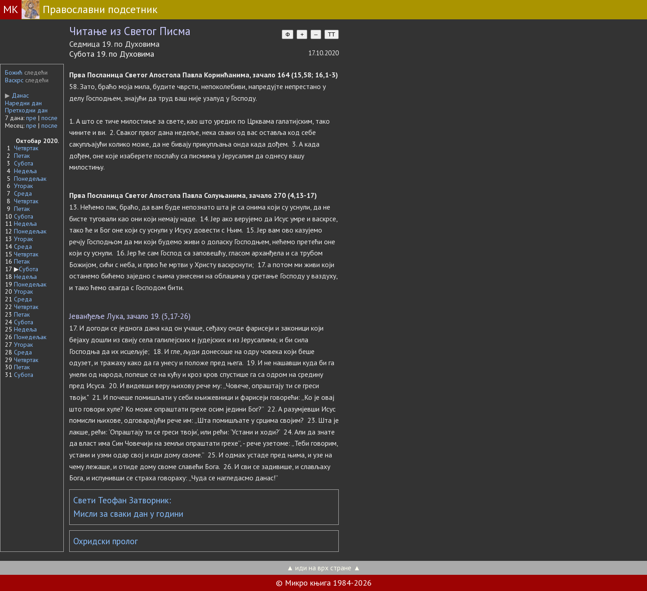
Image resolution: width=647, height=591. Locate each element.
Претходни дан (26, 110)
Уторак (23, 186)
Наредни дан (23, 103)
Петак (22, 156)
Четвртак (26, 148)
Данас (17, 95)
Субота (23, 163)
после (49, 118)
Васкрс (14, 80)
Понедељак (30, 179)
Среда (23, 193)
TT (331, 34)
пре (31, 118)
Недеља (25, 171)
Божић (13, 72)
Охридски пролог (105, 541)
